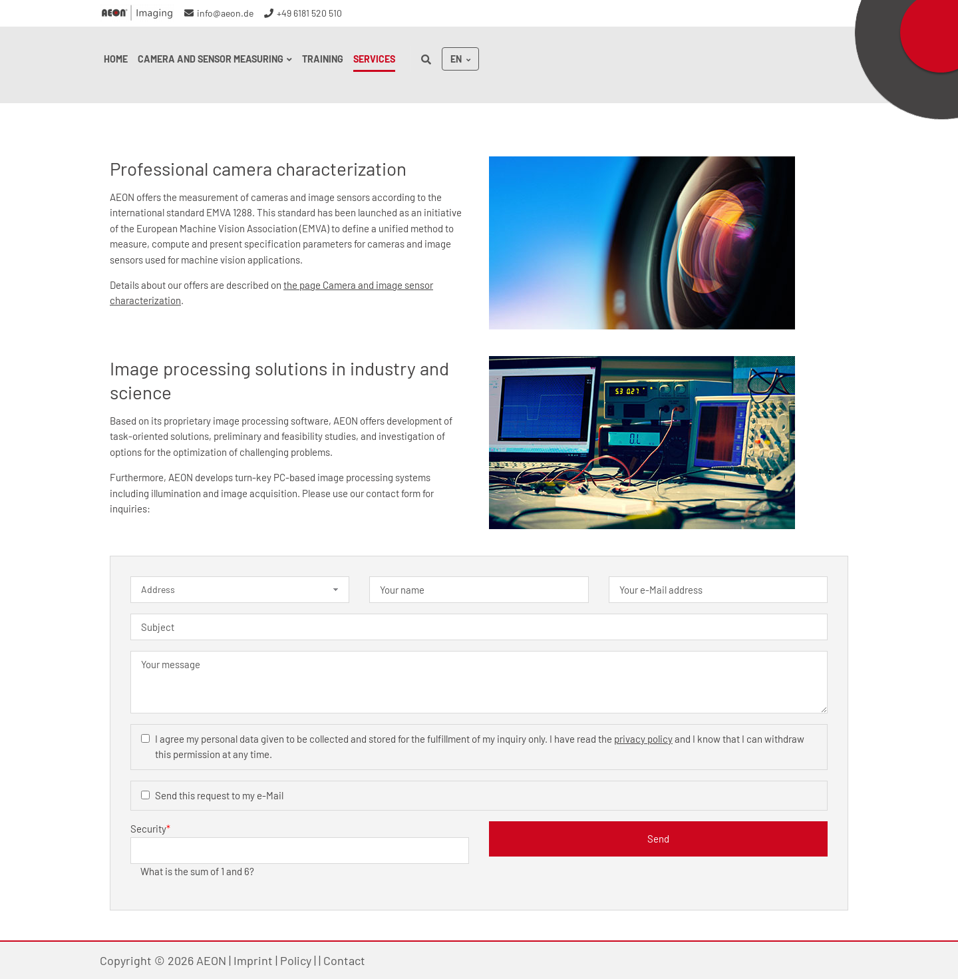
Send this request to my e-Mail (219, 795)
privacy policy (643, 739)
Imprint (253, 960)
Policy (295, 960)
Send (658, 839)
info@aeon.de (225, 13)
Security (150, 828)
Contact (344, 960)
